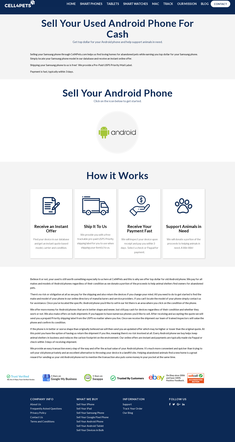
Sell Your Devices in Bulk (90, 430)
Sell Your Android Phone (90, 421)
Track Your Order (132, 408)
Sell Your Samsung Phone (90, 412)
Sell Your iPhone (85, 404)
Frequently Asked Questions (46, 408)
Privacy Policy (38, 412)
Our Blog (128, 412)
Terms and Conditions (42, 421)
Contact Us (36, 417)
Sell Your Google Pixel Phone (93, 417)
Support (127, 404)
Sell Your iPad (84, 408)
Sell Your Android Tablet (90, 425)
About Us (35, 404)
